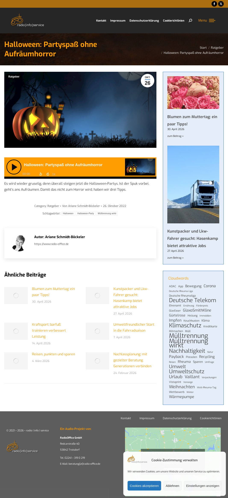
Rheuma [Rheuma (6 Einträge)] (184, 362)
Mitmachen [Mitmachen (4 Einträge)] (176, 331)
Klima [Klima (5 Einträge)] (206, 321)
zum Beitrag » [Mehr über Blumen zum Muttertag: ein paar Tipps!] (175, 136)
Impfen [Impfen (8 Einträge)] (175, 320)
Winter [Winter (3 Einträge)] (190, 392)
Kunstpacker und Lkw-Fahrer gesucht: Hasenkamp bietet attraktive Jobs (130, 298)
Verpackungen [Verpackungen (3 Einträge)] (209, 377)
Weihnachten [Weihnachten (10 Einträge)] (182, 387)
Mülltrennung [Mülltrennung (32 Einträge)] (188, 336)
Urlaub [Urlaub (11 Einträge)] (175, 377)
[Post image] (16, 295)
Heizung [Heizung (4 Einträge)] (192, 315)
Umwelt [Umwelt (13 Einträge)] (177, 367)
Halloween (68, 213)
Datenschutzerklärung (177, 418)
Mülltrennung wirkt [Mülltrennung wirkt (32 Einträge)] (188, 343)
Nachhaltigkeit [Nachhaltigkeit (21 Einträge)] (187, 351)
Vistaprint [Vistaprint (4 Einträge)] (175, 382)
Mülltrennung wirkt (107, 213)
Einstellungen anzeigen (202, 486)
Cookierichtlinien (211, 418)
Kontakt (126, 418)
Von (81, 206)
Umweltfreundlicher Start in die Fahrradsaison (133, 327)
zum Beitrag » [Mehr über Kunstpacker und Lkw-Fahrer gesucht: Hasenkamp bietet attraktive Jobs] (175, 257)
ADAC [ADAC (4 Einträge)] (172, 286)
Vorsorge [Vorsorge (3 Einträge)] (188, 382)
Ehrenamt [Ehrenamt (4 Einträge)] (175, 305)
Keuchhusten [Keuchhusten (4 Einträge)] (191, 320)
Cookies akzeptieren (144, 486)
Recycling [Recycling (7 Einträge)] (207, 356)
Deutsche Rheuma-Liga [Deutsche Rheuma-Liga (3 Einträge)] (181, 291)
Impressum (147, 418)
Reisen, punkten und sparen (53, 354)
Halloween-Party (85, 213)
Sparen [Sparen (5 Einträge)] (198, 362)
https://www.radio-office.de (51, 244)
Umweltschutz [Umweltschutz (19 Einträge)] (186, 371)
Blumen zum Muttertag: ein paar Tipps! (53, 292)
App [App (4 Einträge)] (180, 286)
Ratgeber (13, 76)
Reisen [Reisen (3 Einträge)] (172, 361)
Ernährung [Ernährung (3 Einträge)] (188, 305)
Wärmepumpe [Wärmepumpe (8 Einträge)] (181, 397)
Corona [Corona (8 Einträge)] (210, 286)
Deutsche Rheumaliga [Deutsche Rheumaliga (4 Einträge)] (182, 295)
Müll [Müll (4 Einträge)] (188, 331)
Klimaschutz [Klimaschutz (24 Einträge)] (185, 325)
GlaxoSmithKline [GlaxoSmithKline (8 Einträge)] (197, 310)
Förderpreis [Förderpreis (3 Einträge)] (202, 305)
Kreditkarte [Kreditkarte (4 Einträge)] (210, 326)
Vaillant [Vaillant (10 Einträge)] (192, 377)
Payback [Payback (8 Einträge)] (176, 356)
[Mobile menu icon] (206, 20)
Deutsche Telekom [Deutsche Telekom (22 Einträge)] (192, 300)
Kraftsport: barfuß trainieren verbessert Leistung (49, 330)
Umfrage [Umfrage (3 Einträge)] (209, 361)
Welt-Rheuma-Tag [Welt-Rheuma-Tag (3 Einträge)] (206, 387)
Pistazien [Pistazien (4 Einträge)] (191, 357)
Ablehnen (172, 486)
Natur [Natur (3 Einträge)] (210, 351)
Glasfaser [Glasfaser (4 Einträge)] (175, 310)
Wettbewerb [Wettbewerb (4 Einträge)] (176, 392)
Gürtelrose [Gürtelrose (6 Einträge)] (177, 315)
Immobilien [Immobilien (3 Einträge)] (205, 315)
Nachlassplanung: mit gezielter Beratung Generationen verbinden (132, 360)
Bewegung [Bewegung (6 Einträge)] (193, 286)
